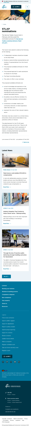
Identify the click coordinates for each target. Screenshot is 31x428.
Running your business (8, 288)
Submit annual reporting (8, 329)
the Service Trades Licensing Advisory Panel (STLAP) (12, 41)
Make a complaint (7, 341)
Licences (4, 285)
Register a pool (6, 350)
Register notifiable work (8, 344)
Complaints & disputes (8, 294)
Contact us (7, 406)
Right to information (18, 418)
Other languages (6, 422)
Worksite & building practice (10, 291)
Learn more (6, 2)
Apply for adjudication (8, 323)
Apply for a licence (7, 332)
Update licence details (8, 338)
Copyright (4, 418)
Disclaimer (9, 418)
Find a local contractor (8, 317)
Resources (5, 306)
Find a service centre (12, 398)
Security (12, 420)
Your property (6, 300)
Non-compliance (6, 297)
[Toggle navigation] (27, 6)
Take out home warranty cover (10, 347)
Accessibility (5, 420)
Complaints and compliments (11, 409)
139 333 (8, 392)
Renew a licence (6, 335)
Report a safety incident (8, 326)
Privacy (26, 418)
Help (23, 420)
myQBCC (17, 6)
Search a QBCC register (8, 320)
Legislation (17, 420)
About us (4, 303)
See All (6, 276)
